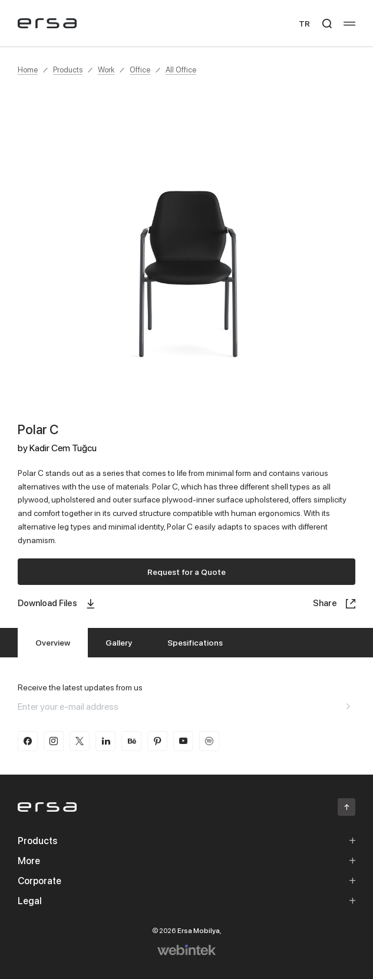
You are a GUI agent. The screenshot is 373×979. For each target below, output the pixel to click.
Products (67, 69)
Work (106, 69)
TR (304, 23)
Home (28, 69)
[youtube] (183, 741)
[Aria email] (348, 706)
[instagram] (54, 741)
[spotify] (209, 741)
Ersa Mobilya (198, 930)
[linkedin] (105, 741)
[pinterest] (157, 741)
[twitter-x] (80, 741)
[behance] (131, 741)
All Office (181, 69)
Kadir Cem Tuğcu (63, 448)
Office (140, 69)
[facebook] (28, 741)
